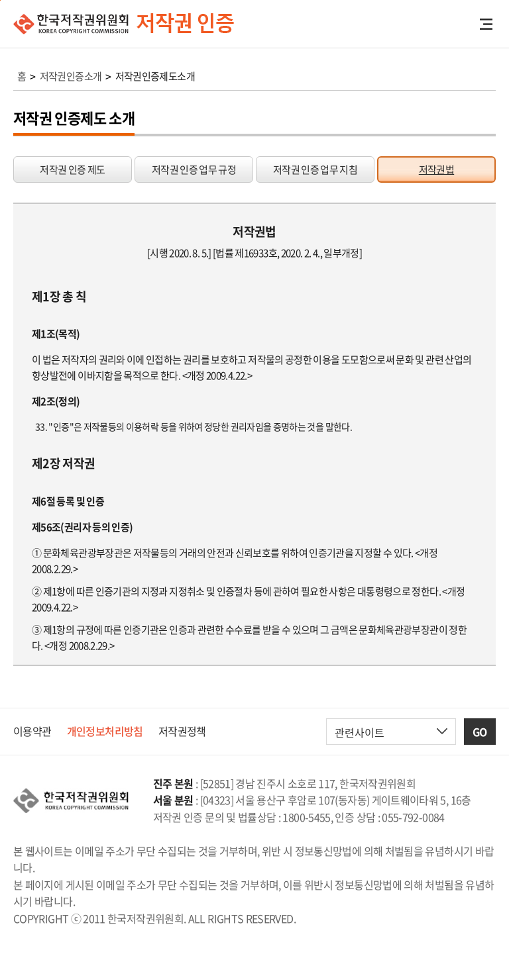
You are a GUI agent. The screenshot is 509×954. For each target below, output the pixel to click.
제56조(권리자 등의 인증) (82, 527)
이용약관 (32, 731)
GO (480, 731)
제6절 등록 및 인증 (68, 501)
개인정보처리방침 (105, 731)
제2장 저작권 (63, 463)
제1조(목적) (56, 333)
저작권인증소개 (71, 76)
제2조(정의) (56, 401)
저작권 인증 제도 (72, 169)
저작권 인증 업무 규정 (194, 169)
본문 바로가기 (0, 0)
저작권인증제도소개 (155, 76)
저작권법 (436, 169)
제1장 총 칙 (59, 296)
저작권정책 (182, 731)
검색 (464, 24)
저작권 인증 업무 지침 (315, 169)
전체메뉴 (486, 24)
